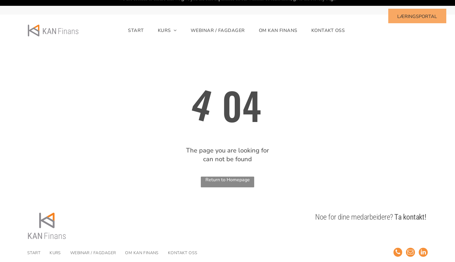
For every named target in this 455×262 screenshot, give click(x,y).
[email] (410, 238)
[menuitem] (129, 16)
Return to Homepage (227, 165)
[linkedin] (423, 238)
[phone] (397, 238)
